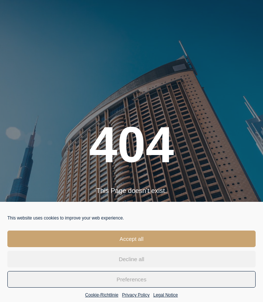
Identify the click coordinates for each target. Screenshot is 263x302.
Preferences (131, 283)
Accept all (131, 242)
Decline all (131, 262)
